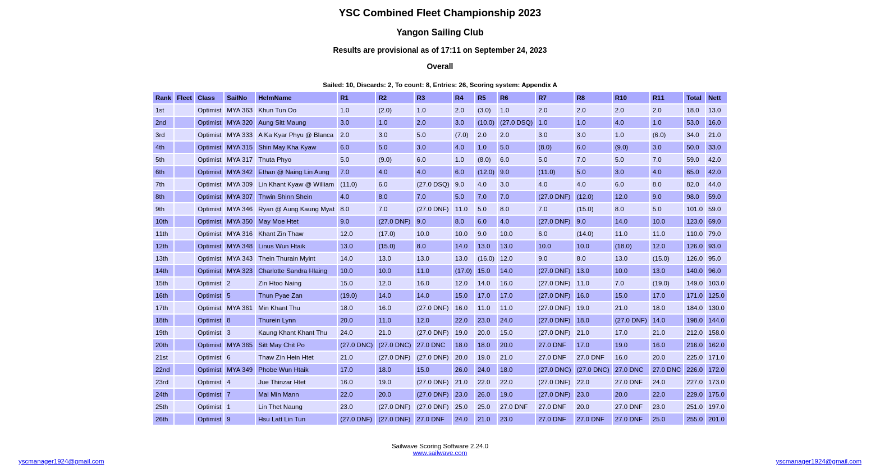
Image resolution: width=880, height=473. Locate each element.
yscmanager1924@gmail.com (61, 461)
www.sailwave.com (440, 452)
